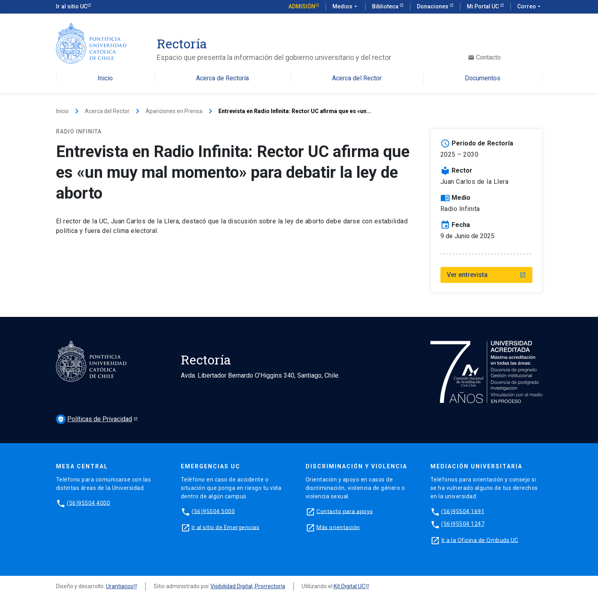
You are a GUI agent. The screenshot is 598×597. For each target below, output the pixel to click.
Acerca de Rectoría (222, 78)
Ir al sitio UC (71, 6)
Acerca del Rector (357, 78)
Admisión (301, 6)
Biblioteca (386, 6)
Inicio (105, 78)
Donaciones (433, 6)
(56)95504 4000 (88, 502)
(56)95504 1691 (462, 511)
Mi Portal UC (483, 6)
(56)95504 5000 (213, 511)
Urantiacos (119, 586)
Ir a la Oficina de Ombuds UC (480, 540)
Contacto (484, 57)
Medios (345, 6)
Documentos (482, 78)
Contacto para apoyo (344, 511)
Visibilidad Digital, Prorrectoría (247, 586)
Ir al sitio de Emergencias (225, 527)
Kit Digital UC (349, 586)
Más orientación (338, 527)
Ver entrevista (486, 275)
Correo (529, 6)
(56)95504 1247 (462, 524)
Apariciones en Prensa (174, 111)
